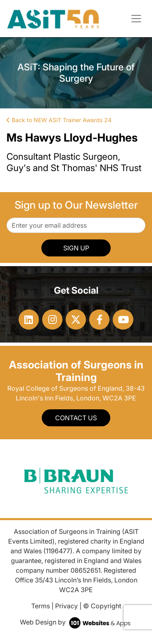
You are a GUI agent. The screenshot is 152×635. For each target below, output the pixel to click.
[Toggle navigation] (136, 18)
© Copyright (102, 606)
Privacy (66, 606)
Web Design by (76, 622)
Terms (40, 606)
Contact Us (76, 418)
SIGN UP (76, 248)
